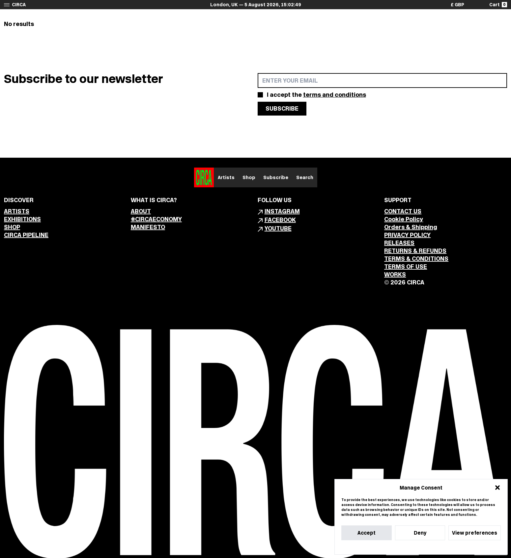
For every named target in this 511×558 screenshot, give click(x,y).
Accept (366, 532)
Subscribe (275, 177)
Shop (248, 177)
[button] (497, 487)
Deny (420, 532)
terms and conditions (334, 95)
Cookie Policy (401, 547)
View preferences (474, 532)
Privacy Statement (433, 547)
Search (304, 177)
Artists (226, 177)
